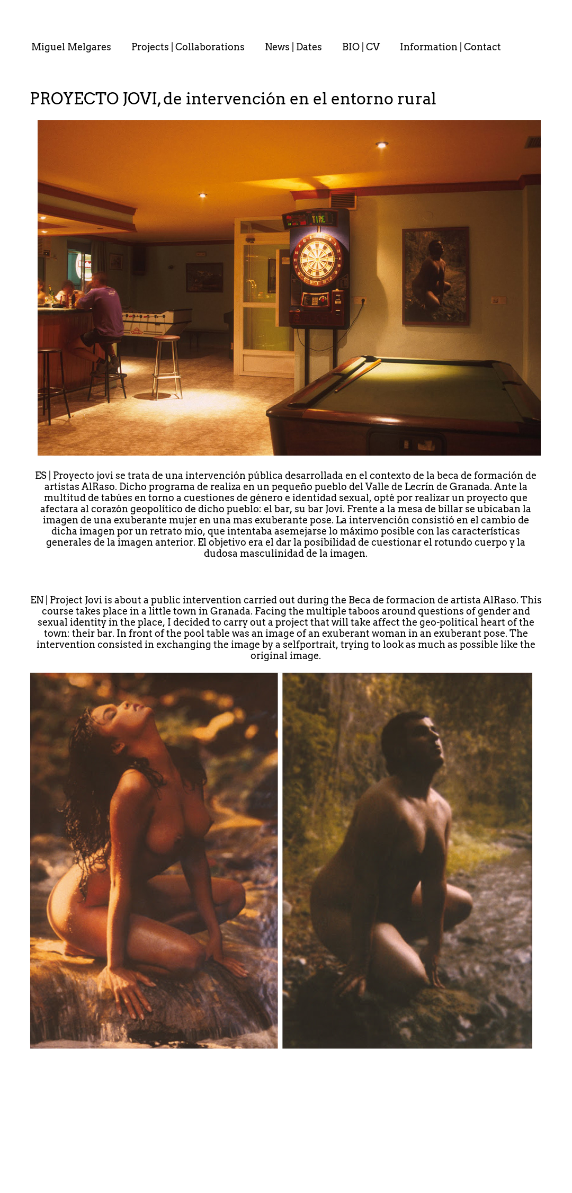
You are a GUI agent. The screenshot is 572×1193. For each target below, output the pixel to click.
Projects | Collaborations (188, 46)
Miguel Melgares (71, 46)
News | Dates (293, 46)
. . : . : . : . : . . (24, 21)
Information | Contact (450, 46)
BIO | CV (361, 46)
